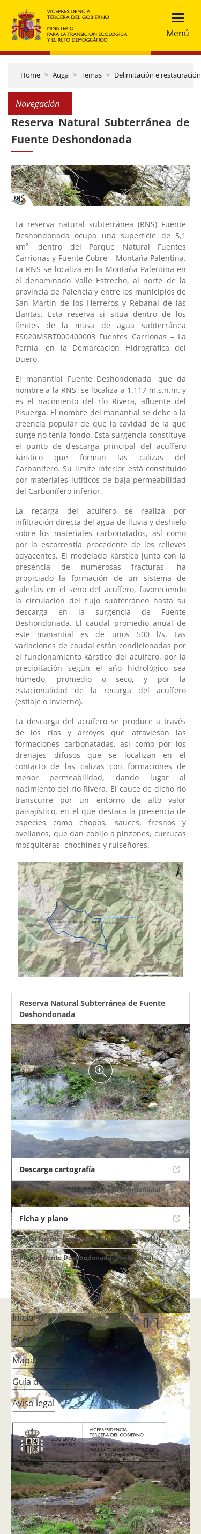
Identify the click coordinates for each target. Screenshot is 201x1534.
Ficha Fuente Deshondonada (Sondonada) (85, 1238)
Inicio (23, 1317)
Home (30, 75)
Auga (61, 75)
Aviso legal (33, 1403)
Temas (91, 75)
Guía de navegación (52, 1382)
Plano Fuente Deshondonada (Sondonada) (86, 1257)
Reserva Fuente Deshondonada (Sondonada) (89, 1189)
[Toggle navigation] (174, 25)
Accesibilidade (41, 1339)
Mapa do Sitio (40, 1360)
